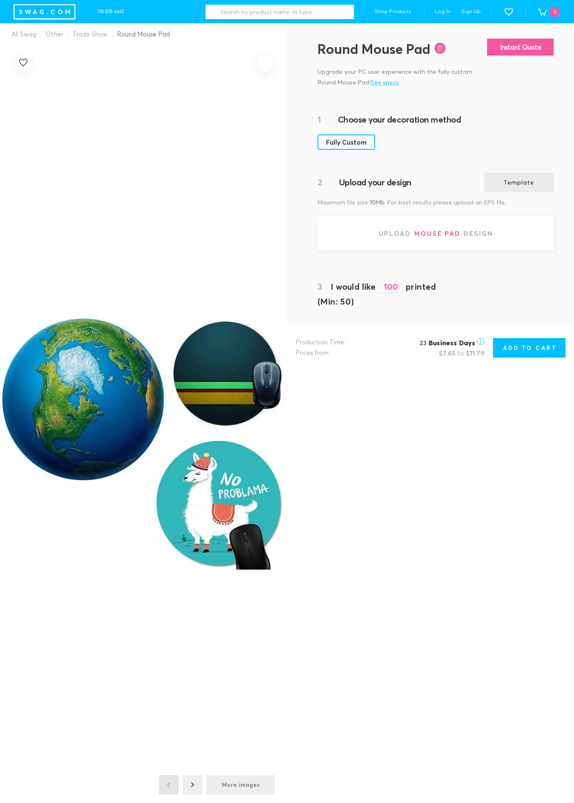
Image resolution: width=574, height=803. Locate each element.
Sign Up (471, 11)
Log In (442, 11)
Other (54, 34)
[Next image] (192, 785)
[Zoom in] (265, 63)
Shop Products (393, 11)
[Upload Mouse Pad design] (436, 233)
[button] (508, 12)
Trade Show (90, 34)
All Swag (23, 34)
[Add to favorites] (23, 62)
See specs (385, 82)
